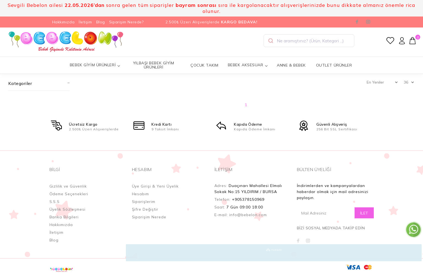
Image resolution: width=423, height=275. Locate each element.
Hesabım (140, 193)
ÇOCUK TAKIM (204, 65)
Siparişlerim (144, 201)
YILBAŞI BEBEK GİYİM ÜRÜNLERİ (153, 65)
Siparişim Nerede (149, 217)
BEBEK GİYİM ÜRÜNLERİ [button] (95, 65)
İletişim (85, 22)
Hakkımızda (63, 22)
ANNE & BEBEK (291, 65)
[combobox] (309, 40)
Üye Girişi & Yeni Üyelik (155, 186)
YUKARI (413, 252)
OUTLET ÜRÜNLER (334, 65)
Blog (100, 22)
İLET (364, 213)
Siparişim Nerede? (126, 22)
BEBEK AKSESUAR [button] (248, 65)
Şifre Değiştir (145, 209)
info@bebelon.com (248, 214)
